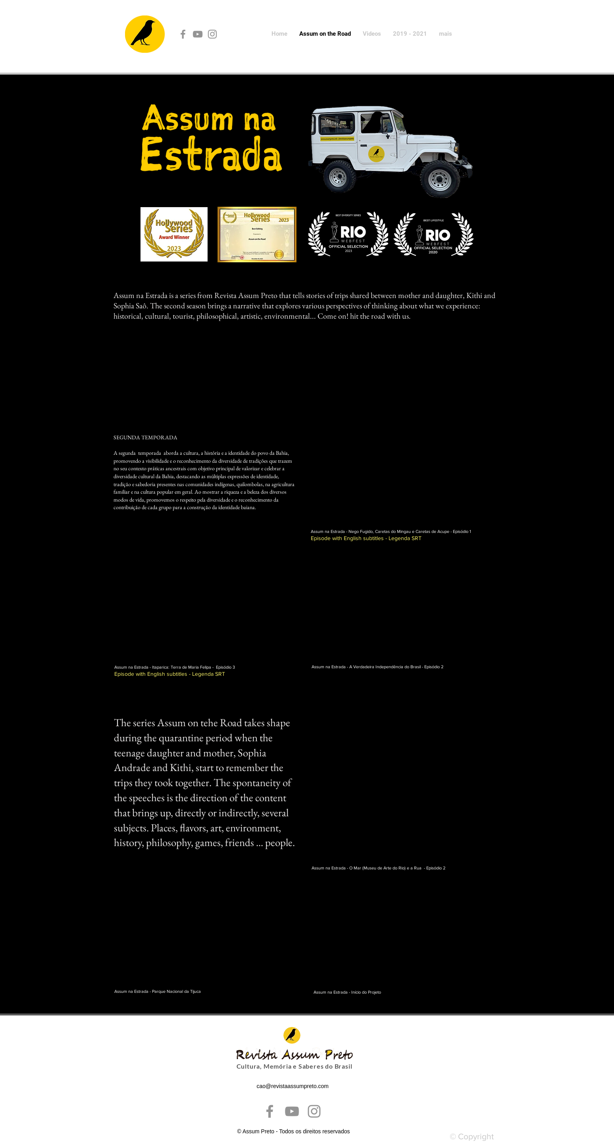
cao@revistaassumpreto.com (293, 1086)
